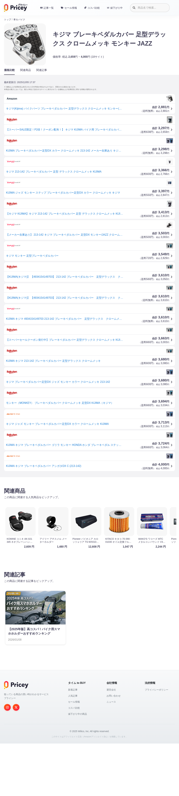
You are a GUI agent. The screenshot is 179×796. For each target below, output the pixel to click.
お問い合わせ (114, 695)
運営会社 (111, 689)
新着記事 (73, 689)
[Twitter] (16, 707)
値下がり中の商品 (77, 714)
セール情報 (74, 701)
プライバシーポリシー (156, 689)
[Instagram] (7, 707)
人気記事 (73, 695)
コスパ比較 (74, 708)
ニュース (111, 701)
